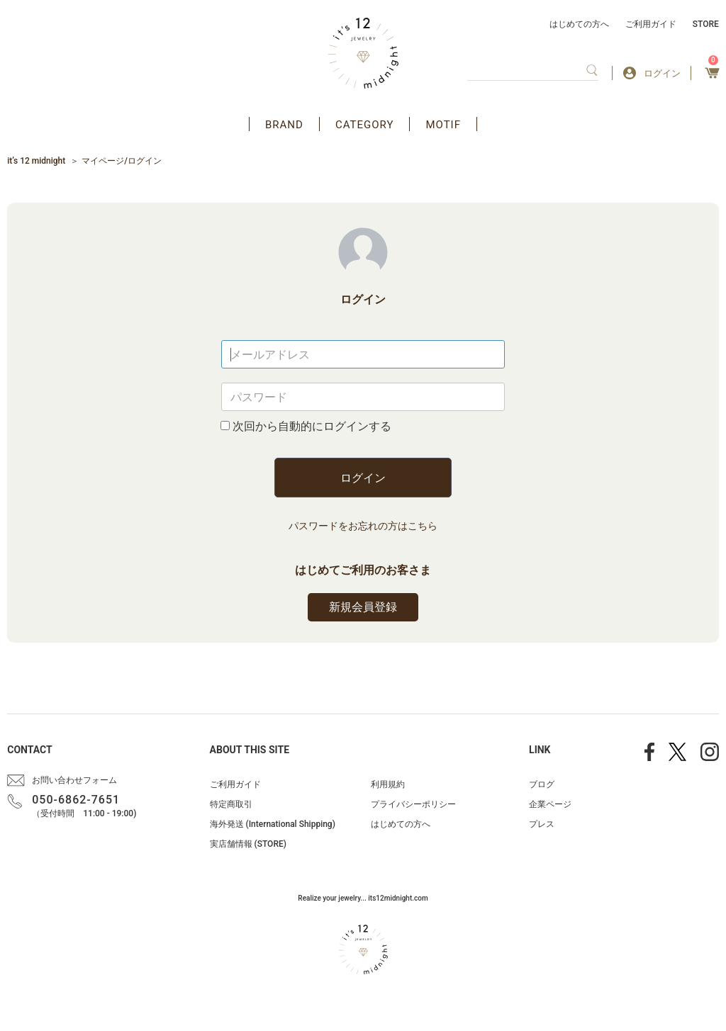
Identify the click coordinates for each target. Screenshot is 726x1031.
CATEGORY (364, 124)
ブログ (541, 784)
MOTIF (443, 124)
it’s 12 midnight (36, 161)
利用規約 (388, 784)
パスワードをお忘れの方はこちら (363, 525)
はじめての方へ (579, 24)
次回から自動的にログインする (312, 426)
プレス (541, 824)
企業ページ (550, 804)
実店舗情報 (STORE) (248, 844)
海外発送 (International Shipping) (272, 824)
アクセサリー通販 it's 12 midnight (363, 53)
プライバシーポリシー (413, 804)
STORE (706, 24)
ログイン (363, 478)
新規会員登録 (363, 607)
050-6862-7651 (76, 799)
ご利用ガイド (650, 24)
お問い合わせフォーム (74, 780)
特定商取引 (231, 804)
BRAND (284, 124)
